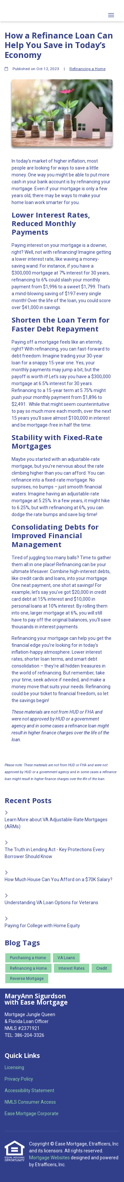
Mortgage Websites (50, 1157)
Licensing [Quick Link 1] (14, 1067)
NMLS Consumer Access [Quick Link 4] (30, 1102)
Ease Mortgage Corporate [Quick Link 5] (32, 1113)
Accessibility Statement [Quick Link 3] (29, 1090)
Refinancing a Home (87, 68)
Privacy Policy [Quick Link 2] (19, 1079)
